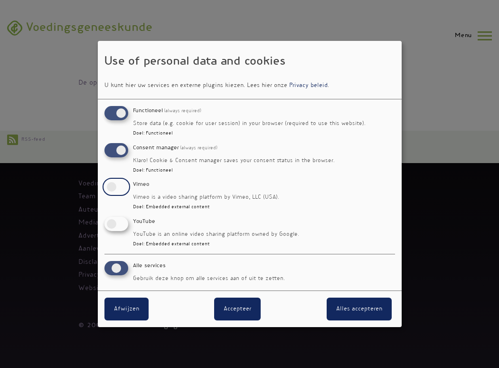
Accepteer (237, 309)
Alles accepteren (359, 309)
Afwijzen (126, 309)
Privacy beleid (308, 85)
